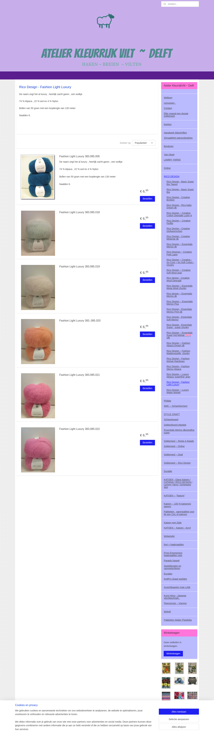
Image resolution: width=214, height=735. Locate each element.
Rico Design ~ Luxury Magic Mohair (178, 391)
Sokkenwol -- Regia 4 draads (179, 441)
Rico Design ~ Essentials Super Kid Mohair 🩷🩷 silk (179, 335)
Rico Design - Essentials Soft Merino (179, 318)
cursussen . (170, 103)
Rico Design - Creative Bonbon (178, 198)
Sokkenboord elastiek (175, 425)
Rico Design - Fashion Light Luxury (178, 383)
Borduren (169, 146)
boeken (168, 124)
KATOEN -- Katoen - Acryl (177, 528)
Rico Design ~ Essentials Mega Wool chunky (179, 287)
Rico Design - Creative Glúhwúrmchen (178, 229)
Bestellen (147, 198)
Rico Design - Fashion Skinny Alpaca (178, 367)
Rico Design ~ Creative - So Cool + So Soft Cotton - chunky (180, 262)
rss (107, 729)
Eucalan (168, 573)
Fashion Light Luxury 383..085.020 (79, 320)
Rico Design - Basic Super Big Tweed (180, 182)
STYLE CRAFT (172, 414)
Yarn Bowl (169, 154)
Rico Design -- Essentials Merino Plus (180, 302)
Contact (168, 108)
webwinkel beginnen (118, 729)
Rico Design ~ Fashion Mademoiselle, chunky (178, 352)
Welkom (168, 97)
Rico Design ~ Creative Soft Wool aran (179, 271)
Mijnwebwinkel (144, 729)
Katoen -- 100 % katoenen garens (177, 505)
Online (167, 168)
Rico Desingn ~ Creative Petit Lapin (179, 253)
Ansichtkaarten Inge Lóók (177, 587)
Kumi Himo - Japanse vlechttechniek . (175, 596)
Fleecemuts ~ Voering (175, 603)
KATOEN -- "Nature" (174, 495)
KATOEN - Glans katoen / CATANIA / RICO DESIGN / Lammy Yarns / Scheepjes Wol (178, 483)
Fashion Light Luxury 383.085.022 (79, 429)
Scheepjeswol (171, 419)
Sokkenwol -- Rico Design (177, 463)
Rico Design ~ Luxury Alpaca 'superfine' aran (178, 375)
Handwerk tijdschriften (175, 132)
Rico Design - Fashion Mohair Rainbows (178, 359)
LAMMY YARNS (172, 159)
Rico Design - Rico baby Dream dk (179, 206)
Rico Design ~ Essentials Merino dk (179, 245)
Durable (168, 471)
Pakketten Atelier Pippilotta (178, 620)
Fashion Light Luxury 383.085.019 (79, 266)
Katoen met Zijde (173, 522)
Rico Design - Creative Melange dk (178, 237)
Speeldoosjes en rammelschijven (172, 567)
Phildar (167, 400)
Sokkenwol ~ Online (174, 446)
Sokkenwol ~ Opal (173, 454)
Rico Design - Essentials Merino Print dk (179, 310)
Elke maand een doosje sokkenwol (176, 114)
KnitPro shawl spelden (175, 579)
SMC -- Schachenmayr (176, 406)
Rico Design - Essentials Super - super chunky (179, 326)
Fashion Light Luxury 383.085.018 (79, 212)
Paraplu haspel (171, 560)
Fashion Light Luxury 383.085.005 (79, 156)
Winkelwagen (173, 653)
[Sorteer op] (143, 143)
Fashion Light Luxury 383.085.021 (79, 374)
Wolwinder (169, 536)
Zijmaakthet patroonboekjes (178, 138)
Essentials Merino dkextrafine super (179, 431)
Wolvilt (167, 611)
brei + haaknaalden (174, 544)
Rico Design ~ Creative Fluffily (179, 222)
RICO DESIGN (171, 176)
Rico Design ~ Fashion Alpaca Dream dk (178, 344)
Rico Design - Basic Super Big (180, 190)
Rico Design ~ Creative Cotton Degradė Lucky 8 (179, 214)
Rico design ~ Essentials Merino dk (179, 294)
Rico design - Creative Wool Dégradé (178, 279)
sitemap (101, 729)
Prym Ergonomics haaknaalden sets (173, 554)
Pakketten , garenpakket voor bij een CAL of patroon (179, 512)
